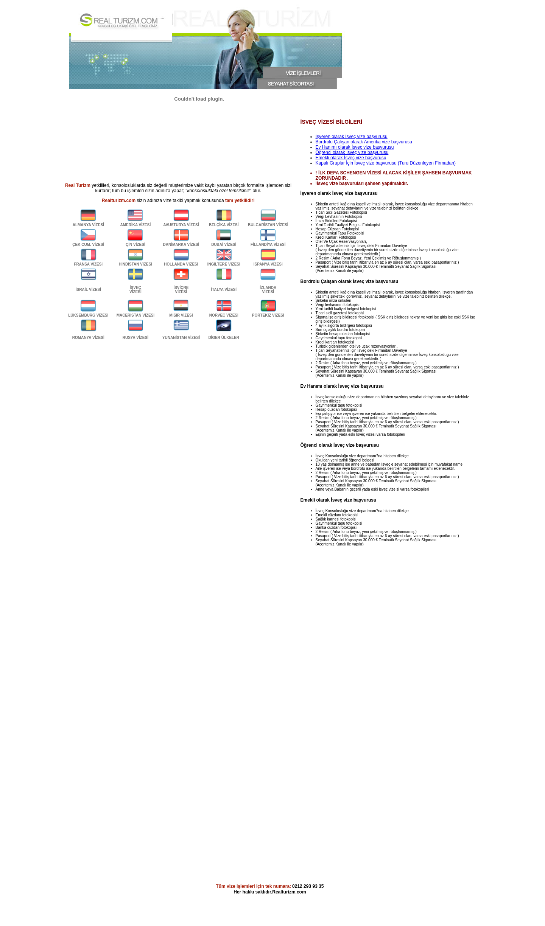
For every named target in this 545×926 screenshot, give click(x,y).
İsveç (357, 147)
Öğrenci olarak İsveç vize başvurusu (352, 152)
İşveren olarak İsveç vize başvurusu (352, 136)
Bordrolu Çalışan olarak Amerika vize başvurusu (364, 141)
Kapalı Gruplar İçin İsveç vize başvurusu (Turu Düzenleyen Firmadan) (386, 163)
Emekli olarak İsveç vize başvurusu (351, 157)
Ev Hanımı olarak (334, 147)
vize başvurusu (378, 147)
